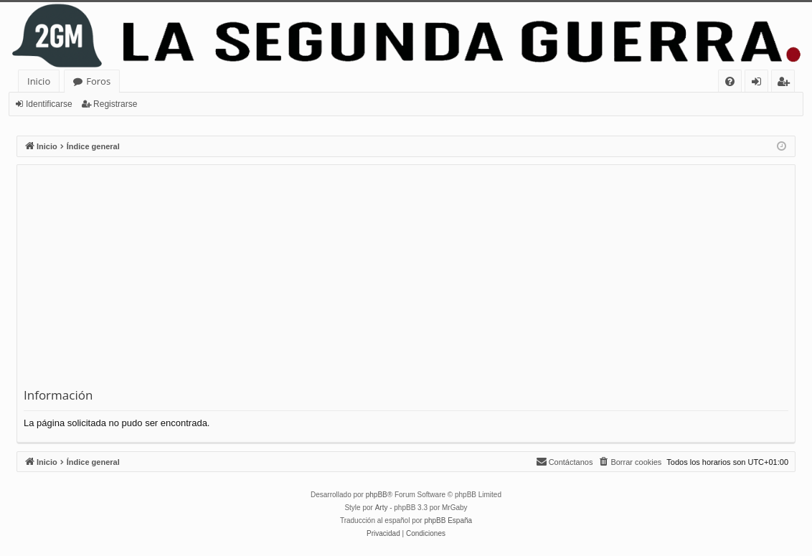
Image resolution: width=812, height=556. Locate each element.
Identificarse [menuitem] (760, 84)
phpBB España (448, 520)
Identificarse (49, 104)
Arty (381, 508)
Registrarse (115, 104)
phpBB (376, 495)
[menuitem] (730, 81)
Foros (98, 81)
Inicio (38, 81)
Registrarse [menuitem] (786, 84)
